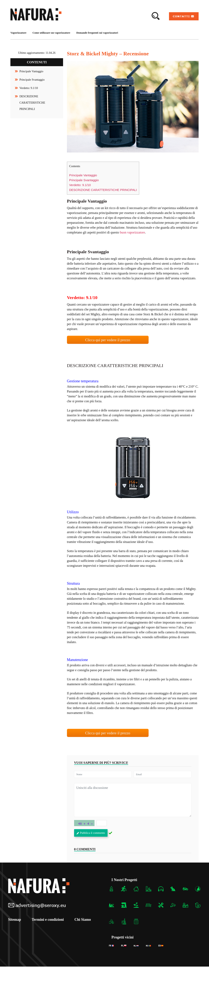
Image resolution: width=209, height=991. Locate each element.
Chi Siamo (86, 919)
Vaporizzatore (18, 32)
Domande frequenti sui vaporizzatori (97, 32)
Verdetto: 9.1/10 (28, 88)
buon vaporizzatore (132, 232)
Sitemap (14, 919)
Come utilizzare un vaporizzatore (51, 32)
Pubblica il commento (91, 832)
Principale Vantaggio (31, 71)
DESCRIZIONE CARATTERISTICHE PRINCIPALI (32, 103)
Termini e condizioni (49, 919)
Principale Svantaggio (31, 79)
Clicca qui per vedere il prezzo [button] (107, 340)
